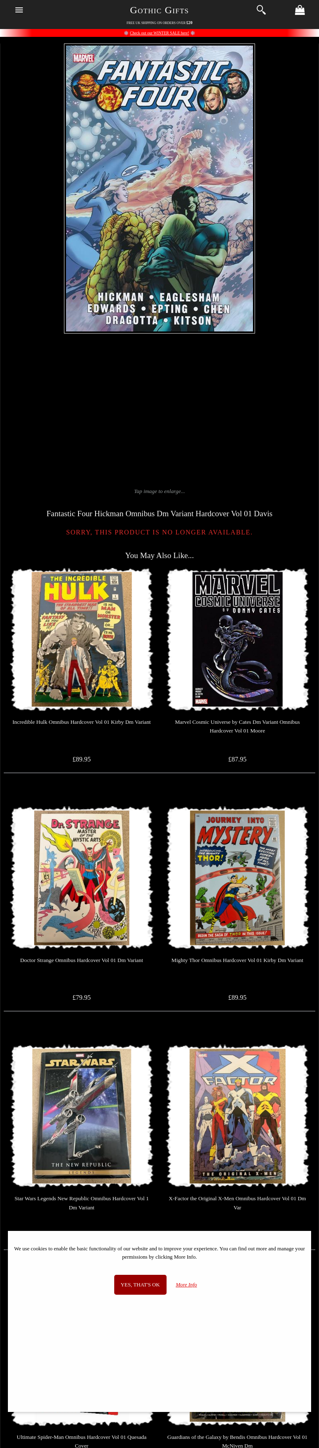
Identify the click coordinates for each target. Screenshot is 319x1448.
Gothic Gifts (159, 10)
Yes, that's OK (140, 1285)
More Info (186, 1285)
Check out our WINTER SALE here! (159, 33)
